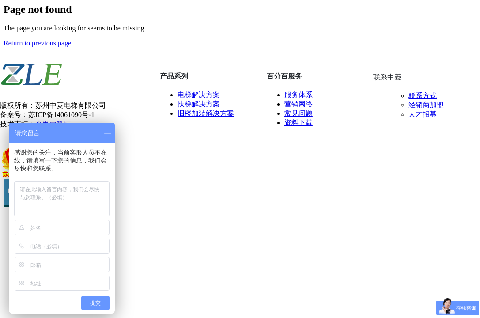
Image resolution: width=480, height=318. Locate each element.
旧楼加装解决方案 (206, 113)
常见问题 (298, 113)
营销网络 (298, 104)
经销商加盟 (426, 105)
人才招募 (422, 114)
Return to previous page (37, 43)
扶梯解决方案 (199, 104)
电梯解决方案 (199, 94)
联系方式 (422, 95)
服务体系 (298, 94)
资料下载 (298, 122)
